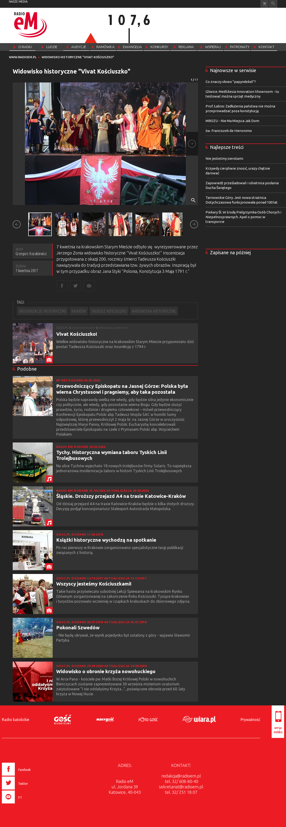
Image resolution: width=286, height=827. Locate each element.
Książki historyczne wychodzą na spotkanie (106, 540)
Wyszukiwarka (273, 4)
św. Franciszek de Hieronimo (229, 131)
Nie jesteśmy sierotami (224, 158)
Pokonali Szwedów (77, 627)
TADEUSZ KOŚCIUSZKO (109, 311)
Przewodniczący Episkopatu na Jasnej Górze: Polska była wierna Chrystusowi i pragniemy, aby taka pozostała (122, 389)
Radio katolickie (15, 719)
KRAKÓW (78, 311)
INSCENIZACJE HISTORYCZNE (42, 311)
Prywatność (250, 719)
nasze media (18, 1)
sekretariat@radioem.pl (181, 786)
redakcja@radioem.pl (181, 776)
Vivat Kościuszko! (76, 334)
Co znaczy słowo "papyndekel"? (231, 82)
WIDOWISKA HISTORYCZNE (154, 311)
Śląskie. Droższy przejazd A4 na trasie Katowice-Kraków (121, 496)
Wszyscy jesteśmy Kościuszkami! (93, 583)
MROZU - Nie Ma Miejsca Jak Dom (232, 121)
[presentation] (26, 804)
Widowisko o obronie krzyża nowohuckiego (105, 671)
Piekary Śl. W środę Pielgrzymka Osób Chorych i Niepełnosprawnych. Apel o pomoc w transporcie (243, 217)
